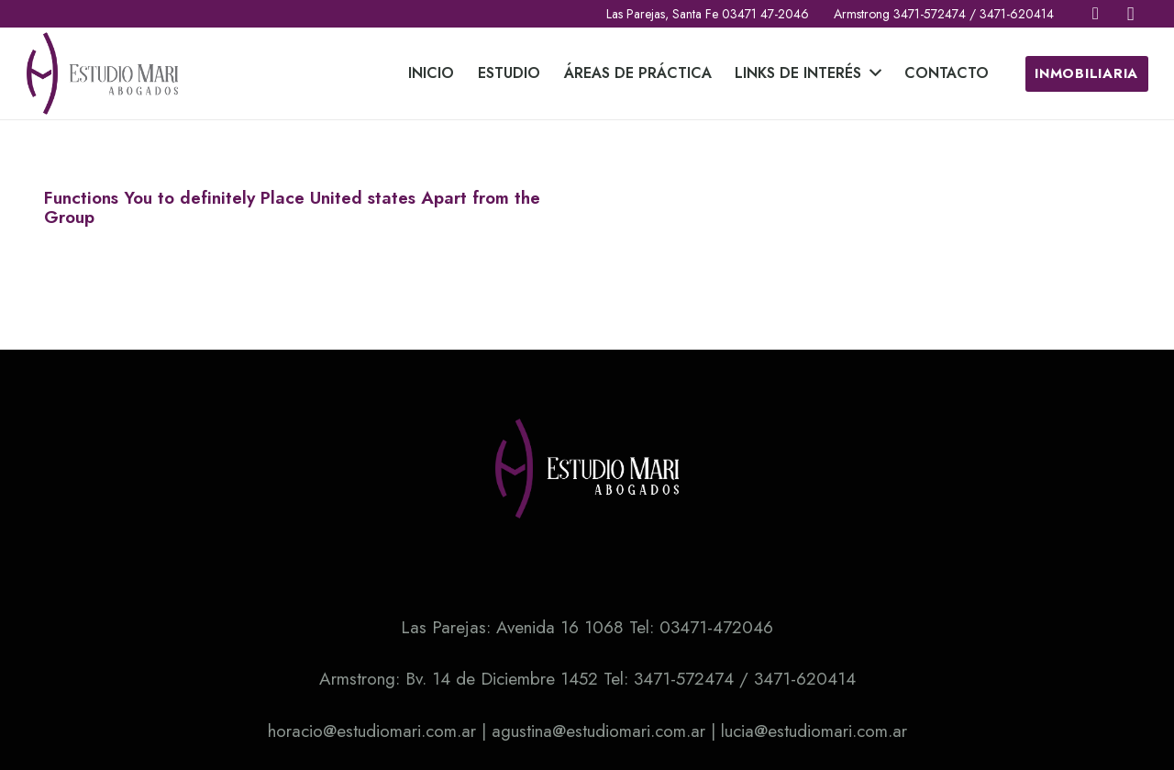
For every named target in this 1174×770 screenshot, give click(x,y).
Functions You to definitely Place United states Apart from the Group (292, 207)
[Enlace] (103, 73)
